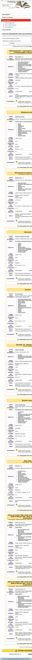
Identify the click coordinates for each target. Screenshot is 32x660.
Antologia (20, 66)
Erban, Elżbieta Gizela (20, 404)
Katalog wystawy (21, 190)
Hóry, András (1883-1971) (24, 62)
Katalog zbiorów (16, 1)
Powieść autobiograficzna (23, 480)
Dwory (19, 123)
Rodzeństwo (20, 475)
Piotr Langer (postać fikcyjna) (24, 299)
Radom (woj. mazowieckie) (24, 417)
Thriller (19, 310)
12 (30, 646)
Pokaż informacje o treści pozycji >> (23, 157)
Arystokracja (20, 411)
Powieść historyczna (22, 132)
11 (28, 646)
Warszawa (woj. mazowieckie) (24, 65)
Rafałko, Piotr (18, 177)
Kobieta (19, 124)
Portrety (19, 185)
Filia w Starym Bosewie (10, 25)
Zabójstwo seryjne (22, 306)
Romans (20, 134)
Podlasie (20, 129)
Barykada (20, 355)
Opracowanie (21, 358)
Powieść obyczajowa (22, 133)
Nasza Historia (18, 527)
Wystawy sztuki (21, 186)
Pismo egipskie (21, 301)
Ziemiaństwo (21, 416)
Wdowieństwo (21, 126)
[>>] (22, 56)
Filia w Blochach (9, 27)
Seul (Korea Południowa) (23, 478)
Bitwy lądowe (21, 530)
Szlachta (20, 127)
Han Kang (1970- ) (22, 471)
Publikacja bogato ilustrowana (24, 539)
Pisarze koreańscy (22, 474)
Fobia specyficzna (22, 305)
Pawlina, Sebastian (19, 349)
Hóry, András (18, 56)
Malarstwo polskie (22, 183)
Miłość (19, 245)
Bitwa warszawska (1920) (23, 529)
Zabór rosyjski (21, 420)
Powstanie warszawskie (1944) (25, 356)
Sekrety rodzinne (22, 128)
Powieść (20, 311)
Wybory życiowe (21, 247)
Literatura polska (21, 135)
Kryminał (20, 308)
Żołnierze (20, 187)
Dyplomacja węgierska (23, 63)
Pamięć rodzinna (21, 473)
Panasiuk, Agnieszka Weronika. (22, 236)
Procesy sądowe (21, 302)
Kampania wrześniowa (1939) (24, 64)
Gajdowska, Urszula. (20, 116)
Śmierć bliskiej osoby (22, 477)
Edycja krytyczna (22, 68)
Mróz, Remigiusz (19, 294)
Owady (19, 304)
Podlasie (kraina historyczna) (24, 248)
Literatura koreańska (22, 481)
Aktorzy (19, 243)
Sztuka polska (21, 532)
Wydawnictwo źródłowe (23, 540)
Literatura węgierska (22, 71)
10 (27, 646)
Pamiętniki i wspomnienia (23, 70)
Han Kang (17, 466)
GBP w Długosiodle (9, 23)
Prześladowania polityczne (24, 415)
